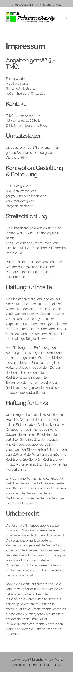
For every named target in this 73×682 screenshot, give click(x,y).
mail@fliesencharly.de (47, 4)
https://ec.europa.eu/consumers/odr (32, 243)
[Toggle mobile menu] (66, 17)
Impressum (36, 664)
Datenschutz (53, 664)
